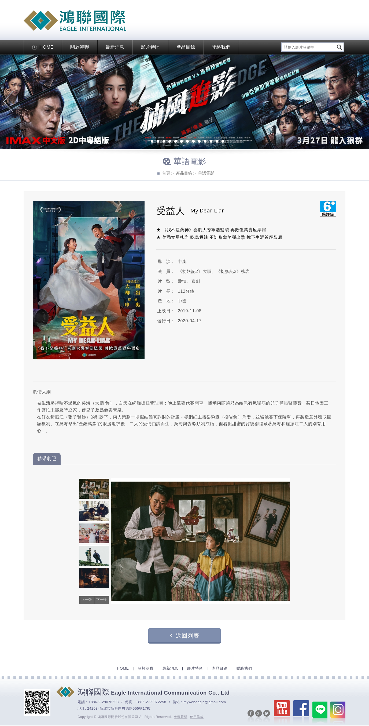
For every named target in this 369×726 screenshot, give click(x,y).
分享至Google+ (256, 718)
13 (217, 142)
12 (211, 142)
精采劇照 (46, 458)
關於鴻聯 (79, 47)
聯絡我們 (221, 47)
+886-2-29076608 (103, 702)
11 (205, 142)
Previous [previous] (8, 101)
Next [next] (360, 101)
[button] (86, 600)
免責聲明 (180, 717)
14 (223, 142)
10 (199, 142)
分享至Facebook (248, 718)
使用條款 (197, 717)
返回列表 (184, 635)
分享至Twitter (264, 718)
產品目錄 (185, 47)
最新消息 (115, 47)
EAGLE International (75, 20)
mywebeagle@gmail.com (204, 702)
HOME (43, 47)
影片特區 (150, 47)
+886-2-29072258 (151, 702)
